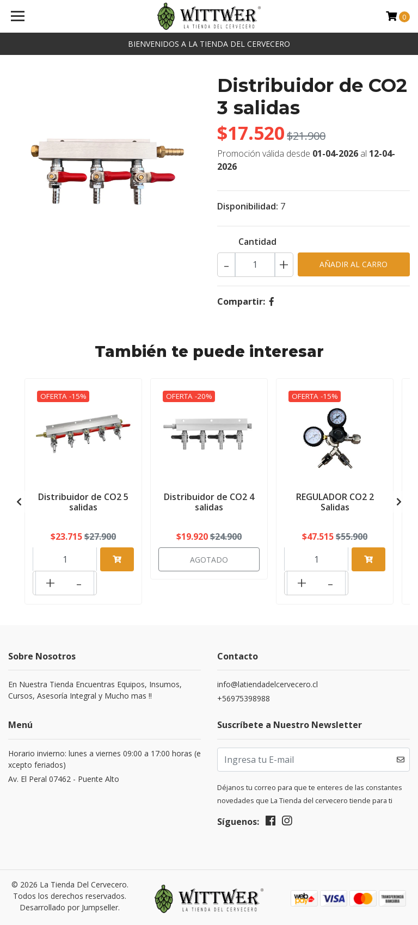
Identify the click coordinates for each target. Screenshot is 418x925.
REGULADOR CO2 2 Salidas (335, 501)
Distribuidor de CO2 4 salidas (209, 501)
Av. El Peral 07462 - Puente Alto (63, 773)
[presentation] (19, 499)
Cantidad (257, 242)
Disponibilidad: (247, 206)
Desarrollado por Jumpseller (69, 902)
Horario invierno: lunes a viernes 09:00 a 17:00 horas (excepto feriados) (104, 753)
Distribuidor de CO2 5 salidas (83, 501)
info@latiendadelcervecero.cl (267, 679)
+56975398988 (243, 693)
